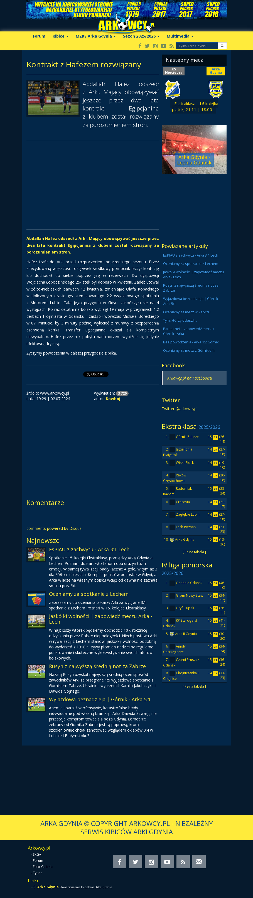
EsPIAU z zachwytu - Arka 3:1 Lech (89, 549)
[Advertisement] (92, 185)
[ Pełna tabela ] (194, 552)
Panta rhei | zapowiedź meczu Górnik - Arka (188, 331)
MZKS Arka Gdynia (96, 36)
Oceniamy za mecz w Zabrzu (186, 312)
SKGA (37, 854)
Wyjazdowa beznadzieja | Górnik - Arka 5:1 (100, 699)
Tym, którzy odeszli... (180, 320)
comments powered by (54, 528)
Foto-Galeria (43, 866)
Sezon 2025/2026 (141, 36)
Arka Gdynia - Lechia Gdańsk (194, 160)
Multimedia (180, 36)
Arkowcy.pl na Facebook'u (189, 378)
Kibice (60, 36)
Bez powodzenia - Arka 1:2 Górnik (190, 342)
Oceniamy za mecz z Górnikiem (189, 350)
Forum (39, 36)
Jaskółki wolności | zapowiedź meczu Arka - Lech (100, 619)
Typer (37, 872)
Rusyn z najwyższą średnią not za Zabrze (97, 666)
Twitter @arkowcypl (179, 408)
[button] (222, 45)
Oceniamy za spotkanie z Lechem (89, 594)
